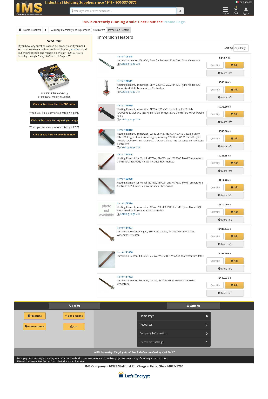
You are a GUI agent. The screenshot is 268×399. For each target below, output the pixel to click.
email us (75, 49)
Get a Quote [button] (74, 315)
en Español (243, 2)
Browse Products (30, 29)
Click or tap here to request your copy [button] (54, 120)
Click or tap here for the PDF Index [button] (54, 104)
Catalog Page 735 (128, 63)
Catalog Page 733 (128, 119)
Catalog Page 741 (128, 91)
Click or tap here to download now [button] (54, 134)
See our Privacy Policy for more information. (64, 361)
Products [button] (35, 315)
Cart (236, 10)
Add (234, 65)
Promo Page (174, 21)
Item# (124, 56)
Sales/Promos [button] (35, 326)
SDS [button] (74, 326)
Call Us (74, 305)
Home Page (147, 316)
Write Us (193, 305)
